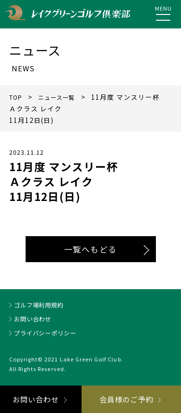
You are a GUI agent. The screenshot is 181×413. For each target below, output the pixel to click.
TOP (16, 97)
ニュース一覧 (61, 97)
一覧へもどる (90, 249)
